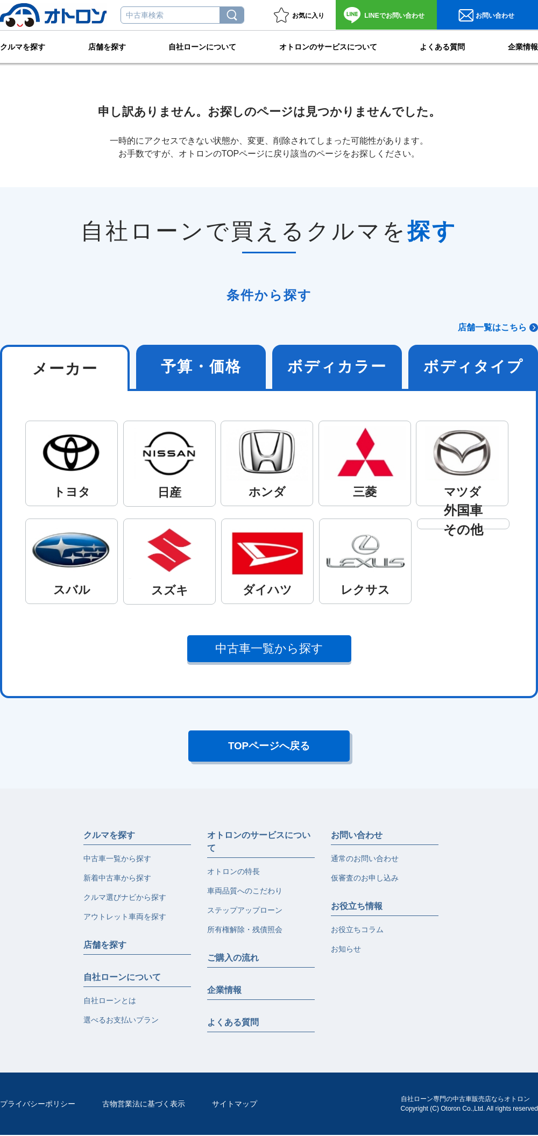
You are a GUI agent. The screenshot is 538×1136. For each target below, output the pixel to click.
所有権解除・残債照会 (244, 930)
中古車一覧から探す (269, 648)
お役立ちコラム (357, 930)
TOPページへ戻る (269, 746)
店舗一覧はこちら (492, 327)
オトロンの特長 (233, 872)
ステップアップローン (244, 911)
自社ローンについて (202, 46)
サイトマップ (234, 1104)
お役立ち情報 (357, 907)
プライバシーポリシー (37, 1104)
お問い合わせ (394, 15)
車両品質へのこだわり (244, 892)
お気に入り (308, 15)
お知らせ (346, 950)
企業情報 (523, 46)
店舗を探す (107, 46)
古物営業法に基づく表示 (143, 1104)
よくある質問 (442, 46)
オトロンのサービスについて (328, 46)
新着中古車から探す (117, 879)
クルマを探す (22, 46)
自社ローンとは (109, 1001)
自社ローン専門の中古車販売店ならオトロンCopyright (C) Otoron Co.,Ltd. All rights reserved (469, 1104)
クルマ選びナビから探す (124, 898)
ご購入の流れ (233, 958)
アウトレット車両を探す (124, 917)
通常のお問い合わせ (365, 859)
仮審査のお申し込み (365, 879)
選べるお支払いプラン (121, 1021)
